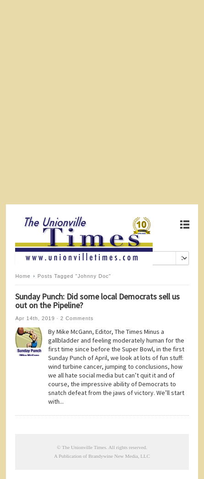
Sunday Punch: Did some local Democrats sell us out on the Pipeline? (97, 300)
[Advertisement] (102, 102)
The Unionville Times (84, 447)
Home (22, 276)
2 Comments (77, 318)
